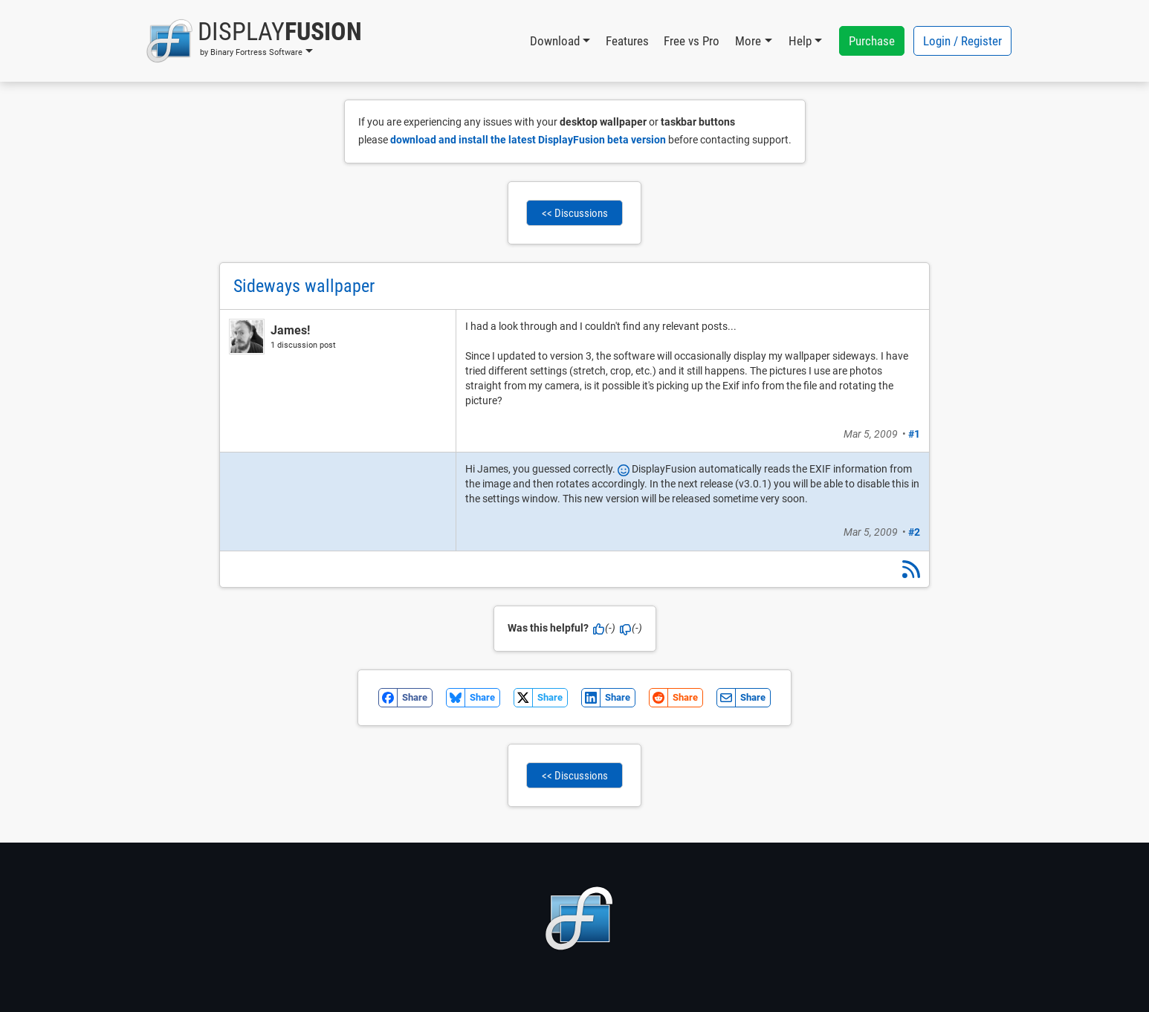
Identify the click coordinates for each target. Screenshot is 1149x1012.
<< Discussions (575, 213)
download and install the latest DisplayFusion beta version (528, 140)
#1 (914, 434)
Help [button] (800, 40)
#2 (914, 532)
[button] (253, 41)
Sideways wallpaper (304, 286)
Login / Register (962, 40)
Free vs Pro (691, 40)
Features (627, 40)
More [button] (748, 40)
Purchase (872, 40)
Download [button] (555, 40)
